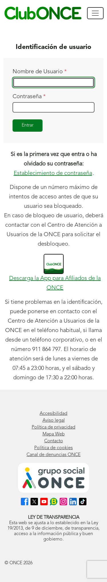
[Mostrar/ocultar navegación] (95, 13)
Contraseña (29, 97)
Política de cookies (53, 448)
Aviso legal (54, 420)
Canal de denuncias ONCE (53, 455)
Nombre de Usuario (40, 72)
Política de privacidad (53, 427)
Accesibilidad (53, 413)
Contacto (53, 441)
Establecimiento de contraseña (53, 173)
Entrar (27, 125)
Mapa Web (54, 434)
